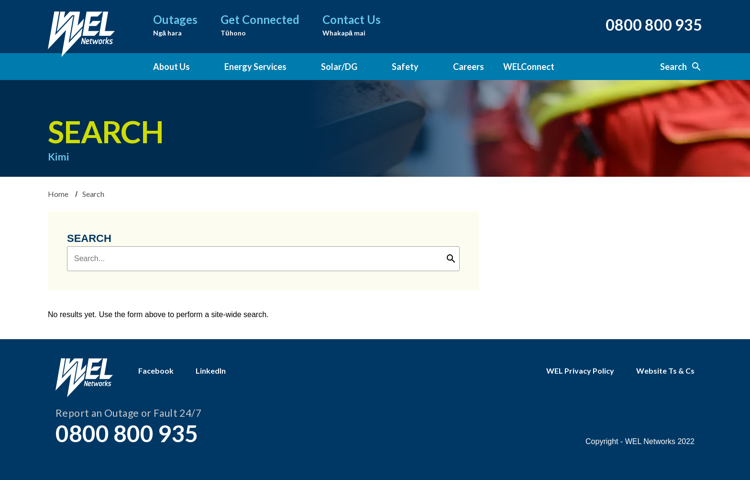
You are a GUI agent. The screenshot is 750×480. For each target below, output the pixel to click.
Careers (468, 66)
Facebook (156, 370)
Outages (175, 25)
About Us (171, 66)
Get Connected (260, 25)
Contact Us (351, 25)
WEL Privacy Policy (580, 370)
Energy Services (255, 66)
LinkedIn (211, 370)
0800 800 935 (654, 24)
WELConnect (528, 66)
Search (681, 66)
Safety (405, 66)
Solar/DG (339, 66)
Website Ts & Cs (665, 370)
